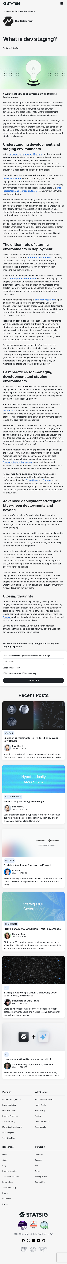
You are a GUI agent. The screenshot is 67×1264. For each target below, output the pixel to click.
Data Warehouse (9, 1110)
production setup (12, 178)
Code (4, 1160)
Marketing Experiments (12, 1127)
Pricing (38, 1116)
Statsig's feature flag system (17, 462)
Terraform (8, 410)
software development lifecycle (25, 154)
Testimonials (40, 1127)
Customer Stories (42, 1121)
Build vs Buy (40, 1110)
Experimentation (9, 1105)
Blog (4, 1165)
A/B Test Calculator (10, 1176)
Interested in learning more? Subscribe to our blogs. (26, 656)
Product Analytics (9, 1116)
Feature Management (11, 1099)
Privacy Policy (41, 1176)
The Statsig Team (24, 21)
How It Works (40, 1105)
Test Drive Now (8, 1138)
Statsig (7, 617)
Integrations (7, 1182)
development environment (22, 278)
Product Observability (44, 1099)
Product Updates (9, 1171)
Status (5, 1204)
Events (5, 1193)
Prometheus (32, 480)
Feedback (6, 1198)
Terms (37, 1171)
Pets (37, 1165)
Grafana (47, 480)
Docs (4, 1154)
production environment (39, 257)
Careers (38, 1160)
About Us (39, 1154)
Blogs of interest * (11, 668)
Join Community (9, 1187)
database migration (45, 299)
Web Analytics (8, 1132)
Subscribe (33, 680)
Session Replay (8, 1121)
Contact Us (39, 1182)
